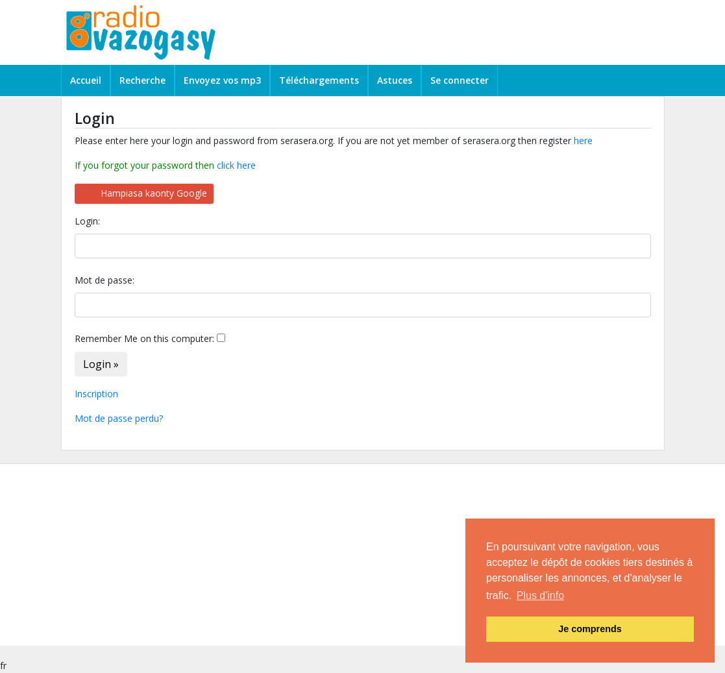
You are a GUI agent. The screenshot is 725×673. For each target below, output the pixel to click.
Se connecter (459, 80)
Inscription (96, 393)
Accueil (85, 80)
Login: (87, 221)
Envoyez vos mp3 (222, 80)
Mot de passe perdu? (119, 418)
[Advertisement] (362, 555)
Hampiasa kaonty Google (154, 193)
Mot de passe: (104, 280)
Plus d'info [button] (540, 595)
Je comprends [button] (590, 629)
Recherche (142, 80)
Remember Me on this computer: (144, 338)
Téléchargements (319, 80)
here (583, 140)
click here (236, 165)
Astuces (394, 80)
